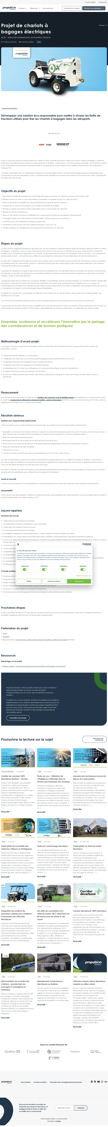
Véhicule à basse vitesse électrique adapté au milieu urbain (89, 984)
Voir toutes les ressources (98, 741)
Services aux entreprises (92, 9)
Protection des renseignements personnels (66, 1084)
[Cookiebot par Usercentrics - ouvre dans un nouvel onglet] (83, 544)
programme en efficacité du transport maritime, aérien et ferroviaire (35, 401)
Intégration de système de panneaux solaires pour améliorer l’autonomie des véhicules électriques (16, 916)
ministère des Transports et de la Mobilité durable (55, 399)
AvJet (5, 635)
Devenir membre (40, 1084)
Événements (103, 2)
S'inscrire (81, 1109)
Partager (103, 27)
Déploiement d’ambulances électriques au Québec (50, 984)
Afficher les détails (82, 575)
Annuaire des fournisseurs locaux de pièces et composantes (89, 779)
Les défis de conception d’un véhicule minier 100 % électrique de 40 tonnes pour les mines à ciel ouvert (53, 916)
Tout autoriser (79, 581)
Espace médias (90, 2)
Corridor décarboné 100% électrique (89, 912)
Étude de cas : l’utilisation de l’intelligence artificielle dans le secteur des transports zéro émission (53, 780)
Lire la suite (5, 813)
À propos (22, 9)
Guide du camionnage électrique (52, 847)
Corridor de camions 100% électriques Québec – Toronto (14, 779)
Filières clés (34, 9)
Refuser (29, 581)
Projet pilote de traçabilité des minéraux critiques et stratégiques (16, 849)
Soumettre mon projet (18, 719)
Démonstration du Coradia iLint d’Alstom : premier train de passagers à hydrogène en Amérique (15, 987)
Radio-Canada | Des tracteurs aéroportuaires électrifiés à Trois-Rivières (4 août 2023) (34, 668)
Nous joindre (25, 1084)
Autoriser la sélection (54, 581)
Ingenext (6, 638)
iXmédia (58, 1123)
